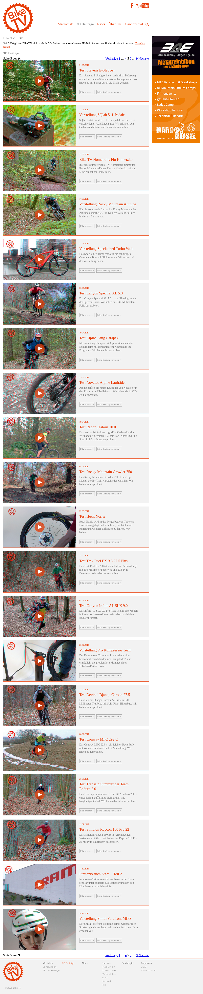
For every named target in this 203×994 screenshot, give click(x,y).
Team (105, 977)
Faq (104, 984)
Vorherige (111, 58)
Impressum (146, 963)
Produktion (108, 966)
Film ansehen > (87, 92)
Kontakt (106, 981)
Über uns (115, 24)
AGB (144, 966)
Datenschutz (148, 970)
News (101, 24)
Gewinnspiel (134, 24)
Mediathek (65, 24)
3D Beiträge (85, 24)
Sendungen (49, 966)
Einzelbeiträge (51, 970)
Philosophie (109, 970)
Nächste (143, 58)
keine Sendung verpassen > (109, 92)
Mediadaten (109, 973)
